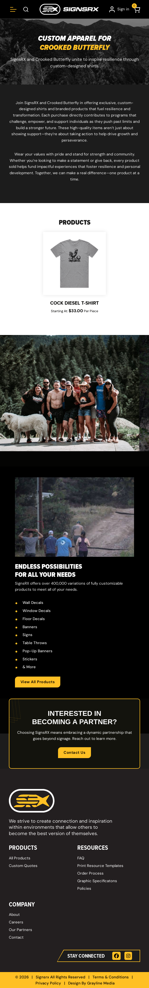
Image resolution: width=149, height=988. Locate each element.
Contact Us (74, 752)
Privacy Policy (48, 983)
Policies (84, 888)
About (14, 914)
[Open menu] (13, 9)
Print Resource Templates (100, 865)
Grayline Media (101, 983)
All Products (19, 858)
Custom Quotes (23, 865)
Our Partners (20, 929)
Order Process (90, 873)
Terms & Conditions (110, 977)
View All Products (38, 681)
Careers (16, 922)
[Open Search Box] (26, 9)
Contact (16, 937)
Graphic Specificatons (97, 880)
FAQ (80, 858)
